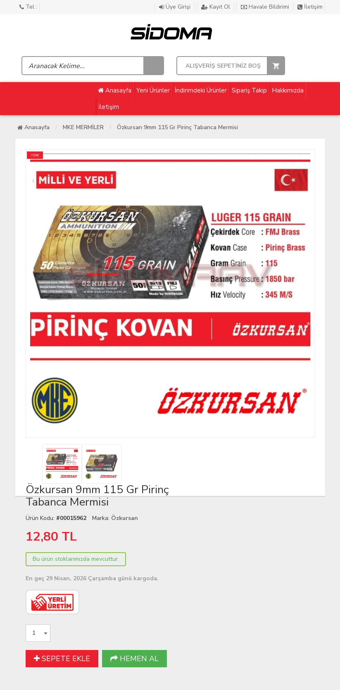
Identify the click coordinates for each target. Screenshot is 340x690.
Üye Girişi (175, 7)
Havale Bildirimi (266, 7)
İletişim (310, 7)
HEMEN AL (134, 658)
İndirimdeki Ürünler (201, 90)
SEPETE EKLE (62, 658)
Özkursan (124, 518)
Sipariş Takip (249, 90)
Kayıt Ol (216, 7)
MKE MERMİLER (83, 127)
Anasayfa (114, 90)
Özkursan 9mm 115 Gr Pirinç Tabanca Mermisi (177, 127)
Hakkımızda (288, 90)
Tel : (28, 7)
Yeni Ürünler (153, 90)
